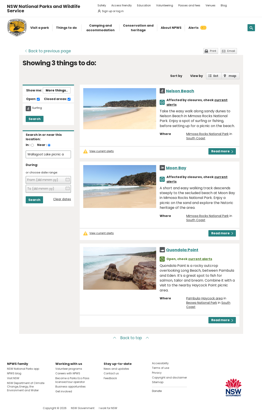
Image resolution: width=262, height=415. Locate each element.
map (232, 76)
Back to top (131, 337)
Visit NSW (13, 378)
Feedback (110, 378)
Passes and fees (189, 5)
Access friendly (121, 5)
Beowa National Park (201, 302)
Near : (42, 145)
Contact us (111, 373)
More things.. (57, 90)
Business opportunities (70, 386)
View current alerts (101, 151)
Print (213, 51)
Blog (224, 5)
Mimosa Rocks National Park (207, 134)
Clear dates (62, 199)
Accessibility (160, 363)
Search (35, 119)
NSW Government (82, 408)
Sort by (176, 76)
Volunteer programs (68, 369)
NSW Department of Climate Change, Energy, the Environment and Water (25, 386)
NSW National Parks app (23, 369)
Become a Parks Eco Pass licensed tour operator (72, 380)
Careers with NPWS (67, 373)
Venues (210, 5)
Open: (33, 99)
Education (144, 5)
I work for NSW (108, 408)
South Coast (195, 138)
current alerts (200, 259)
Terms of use (160, 368)
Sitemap (157, 382)
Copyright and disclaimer (169, 377)
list (215, 76)
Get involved (63, 391)
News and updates (116, 369)
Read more (222, 151)
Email (231, 51)
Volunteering (164, 5)
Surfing (37, 108)
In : (28, 145)
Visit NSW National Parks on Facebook (11, 408)
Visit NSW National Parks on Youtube (30, 408)
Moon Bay (176, 168)
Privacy (157, 373)
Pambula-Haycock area (204, 298)
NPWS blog (14, 373)
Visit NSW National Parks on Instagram (20, 408)
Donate (157, 391)
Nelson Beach (180, 91)
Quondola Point (182, 250)
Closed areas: (57, 99)
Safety (102, 5)
